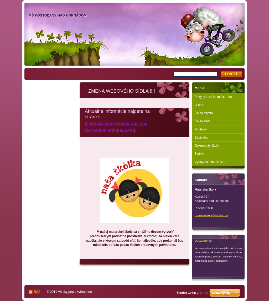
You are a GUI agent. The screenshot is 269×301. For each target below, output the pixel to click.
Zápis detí (202, 137)
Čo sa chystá (204, 113)
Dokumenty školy (207, 145)
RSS (37, 292)
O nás (199, 105)
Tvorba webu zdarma (192, 293)
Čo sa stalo (202, 121)
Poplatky (201, 129)
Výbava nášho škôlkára (211, 162)
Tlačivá (200, 154)
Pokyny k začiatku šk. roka (213, 97)
